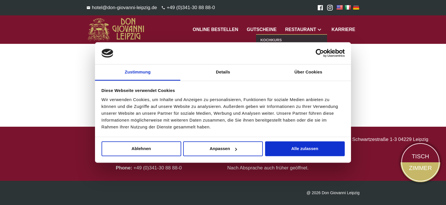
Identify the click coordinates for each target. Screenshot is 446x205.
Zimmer (420, 168)
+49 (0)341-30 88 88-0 (157, 168)
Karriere (343, 29)
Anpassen (223, 148)
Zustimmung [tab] (138, 71)
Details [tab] (223, 71)
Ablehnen (141, 148)
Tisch (420, 156)
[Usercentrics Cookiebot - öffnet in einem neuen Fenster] (320, 53)
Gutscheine (262, 29)
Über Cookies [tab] (308, 71)
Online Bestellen (215, 29)
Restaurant (300, 29)
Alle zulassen (304, 148)
